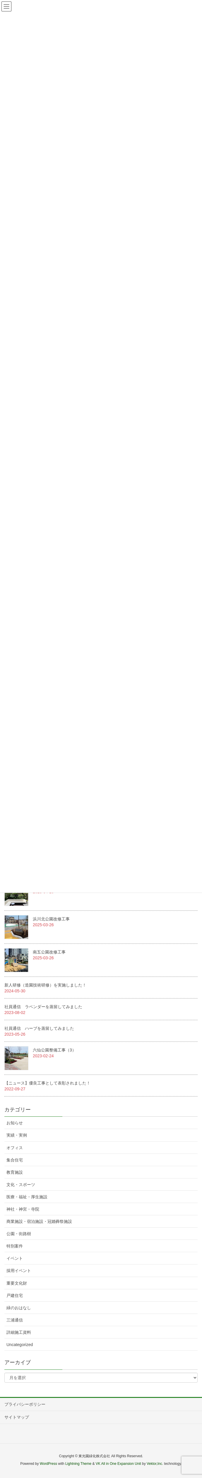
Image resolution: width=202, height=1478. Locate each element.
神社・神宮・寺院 (22, 1209)
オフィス (14, 1147)
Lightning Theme (78, 1464)
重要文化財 (16, 1283)
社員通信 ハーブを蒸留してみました (39, 1028)
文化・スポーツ (20, 1184)
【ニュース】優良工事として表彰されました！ (47, 1083)
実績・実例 (16, 1135)
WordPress (48, 1464)
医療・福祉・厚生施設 (26, 1197)
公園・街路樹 (18, 1233)
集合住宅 (14, 1160)
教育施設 (14, 1172)
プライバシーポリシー (24, 1404)
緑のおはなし (18, 1307)
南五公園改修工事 (49, 952)
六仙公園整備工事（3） (54, 1050)
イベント (14, 1258)
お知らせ (14, 1122)
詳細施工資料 (18, 1332)
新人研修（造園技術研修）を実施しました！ (45, 985)
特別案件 (14, 1246)
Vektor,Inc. (155, 1464)
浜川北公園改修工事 (51, 919)
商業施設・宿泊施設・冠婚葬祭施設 (39, 1221)
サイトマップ (16, 1417)
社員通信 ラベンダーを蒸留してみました (43, 1006)
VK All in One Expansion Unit (118, 1464)
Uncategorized (19, 1344)
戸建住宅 (14, 1295)
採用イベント (18, 1270)
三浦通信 (14, 1320)
